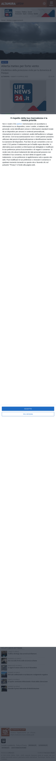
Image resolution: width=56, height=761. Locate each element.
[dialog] (28, 380)
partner (19, 124)
